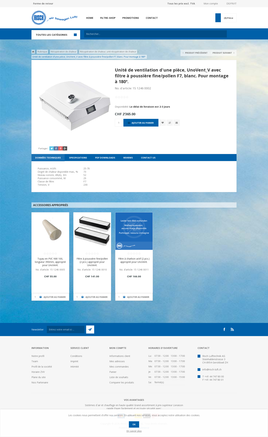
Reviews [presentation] (128, 157)
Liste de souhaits (118, 377)
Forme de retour (43, 3)
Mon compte (211, 3)
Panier (112, 371)
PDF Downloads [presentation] (105, 157)
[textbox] (155, 34)
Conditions (76, 356)
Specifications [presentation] (78, 157)
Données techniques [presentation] (48, 157)
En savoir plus (134, 431)
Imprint (74, 361)
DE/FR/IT (231, 3)
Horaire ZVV (38, 371)
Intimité (74, 366)
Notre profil (37, 356)
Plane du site (38, 377)
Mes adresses (117, 361)
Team (34, 361)
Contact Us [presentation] (148, 157)
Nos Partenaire (39, 382)
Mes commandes (119, 366)
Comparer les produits (121, 382)
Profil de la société (41, 366)
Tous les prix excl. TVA (181, 3)
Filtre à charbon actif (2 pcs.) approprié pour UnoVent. (134, 260)
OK (134, 424)
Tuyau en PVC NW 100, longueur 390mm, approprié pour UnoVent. (50, 262)
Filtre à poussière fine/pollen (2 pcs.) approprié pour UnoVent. (92, 262)
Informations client (119, 356)
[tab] (48, 157)
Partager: (43, 148)
